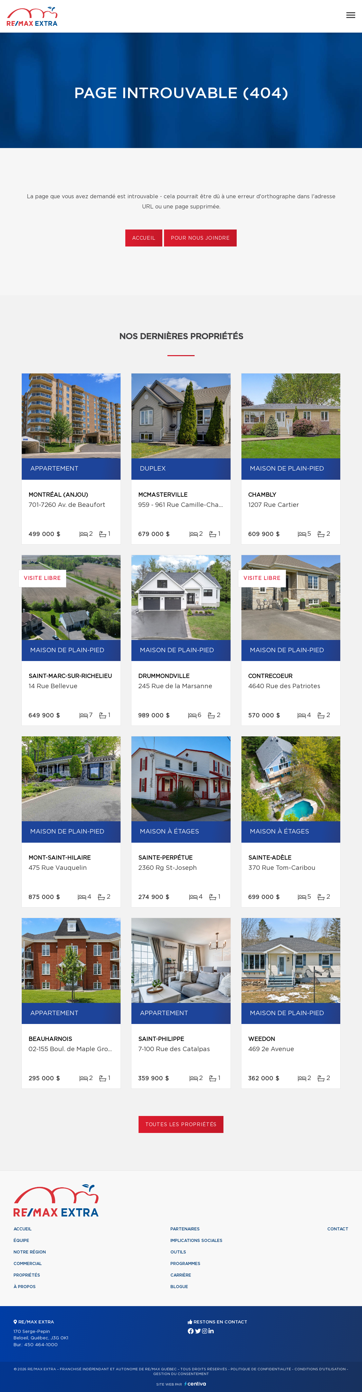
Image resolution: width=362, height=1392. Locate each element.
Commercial (28, 1264)
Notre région (30, 1252)
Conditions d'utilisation (320, 1369)
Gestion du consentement (181, 1374)
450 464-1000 (41, 1345)
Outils (178, 1252)
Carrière (180, 1275)
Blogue (179, 1287)
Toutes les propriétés (181, 1124)
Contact (337, 1229)
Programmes (185, 1264)
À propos (25, 1287)
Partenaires (185, 1229)
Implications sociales (196, 1241)
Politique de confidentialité (261, 1369)
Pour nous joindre (200, 238)
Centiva (195, 1383)
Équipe (21, 1241)
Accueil (144, 238)
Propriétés (27, 1275)
